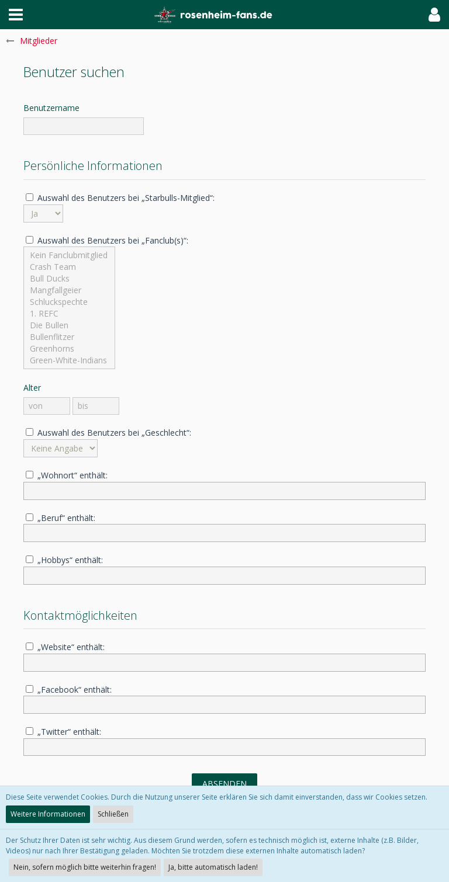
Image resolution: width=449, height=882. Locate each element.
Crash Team (69, 267)
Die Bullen (69, 325)
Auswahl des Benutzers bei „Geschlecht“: (108, 432)
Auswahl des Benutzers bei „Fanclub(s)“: (107, 240)
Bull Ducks (69, 278)
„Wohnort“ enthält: (67, 475)
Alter (32, 387)
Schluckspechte (69, 302)
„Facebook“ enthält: (69, 689)
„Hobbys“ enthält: (64, 559)
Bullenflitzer (69, 337)
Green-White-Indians (69, 360)
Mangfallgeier (69, 290)
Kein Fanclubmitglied (69, 255)
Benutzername (51, 107)
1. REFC (69, 314)
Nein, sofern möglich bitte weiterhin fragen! (84, 867)
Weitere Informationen (48, 814)
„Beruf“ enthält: (60, 517)
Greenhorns (69, 349)
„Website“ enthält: (65, 646)
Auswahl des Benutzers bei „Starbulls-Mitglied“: (120, 197)
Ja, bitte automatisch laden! (213, 867)
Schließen (113, 814)
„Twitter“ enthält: (63, 731)
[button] (16, 14)
